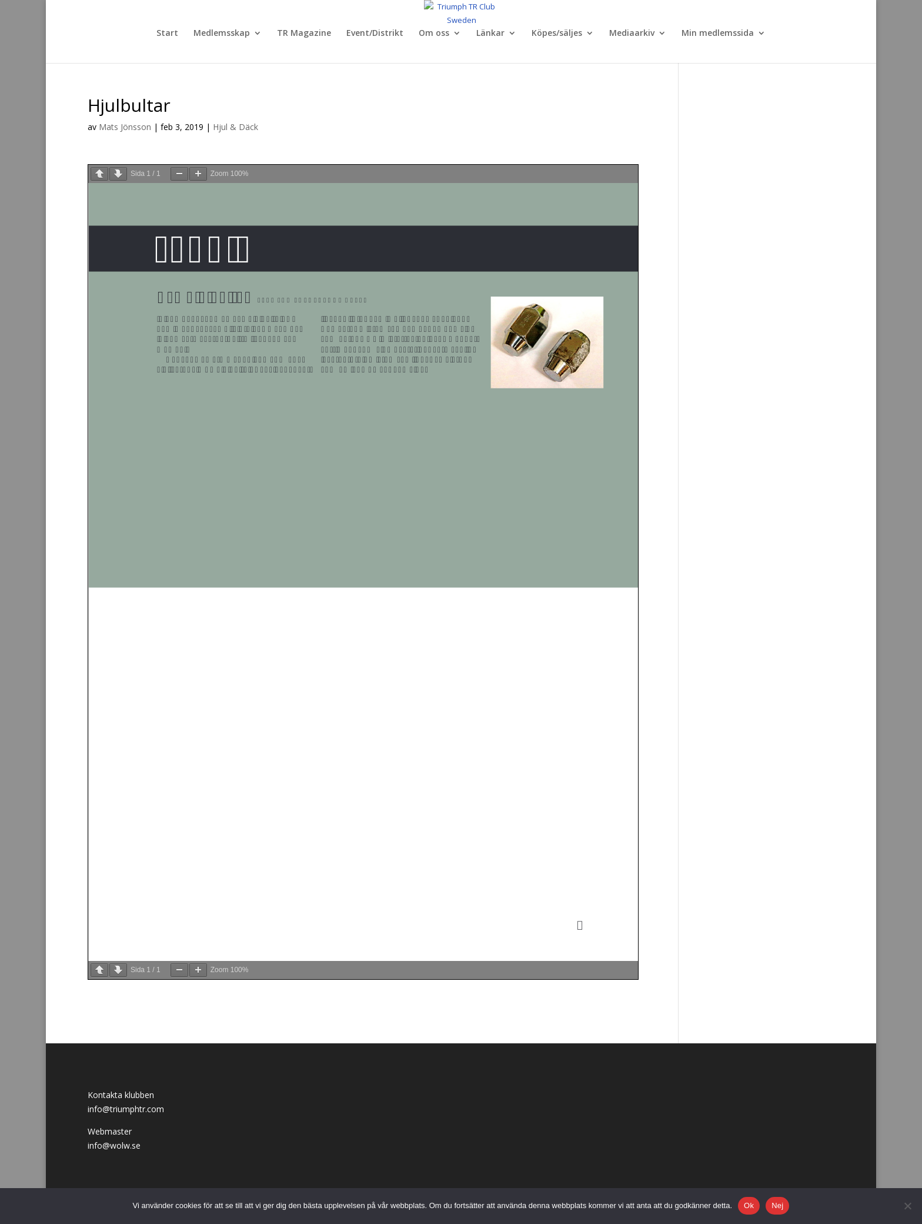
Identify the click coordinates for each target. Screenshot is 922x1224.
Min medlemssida (718, 33)
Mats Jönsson (125, 126)
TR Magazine (304, 33)
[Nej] (907, 1206)
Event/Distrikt (374, 33)
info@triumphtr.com (126, 1109)
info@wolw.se (114, 1145)
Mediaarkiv (631, 33)
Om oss (434, 33)
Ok (749, 1205)
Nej (777, 1205)
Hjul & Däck (235, 126)
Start (167, 33)
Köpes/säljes (557, 33)
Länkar (490, 33)
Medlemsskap (221, 33)
